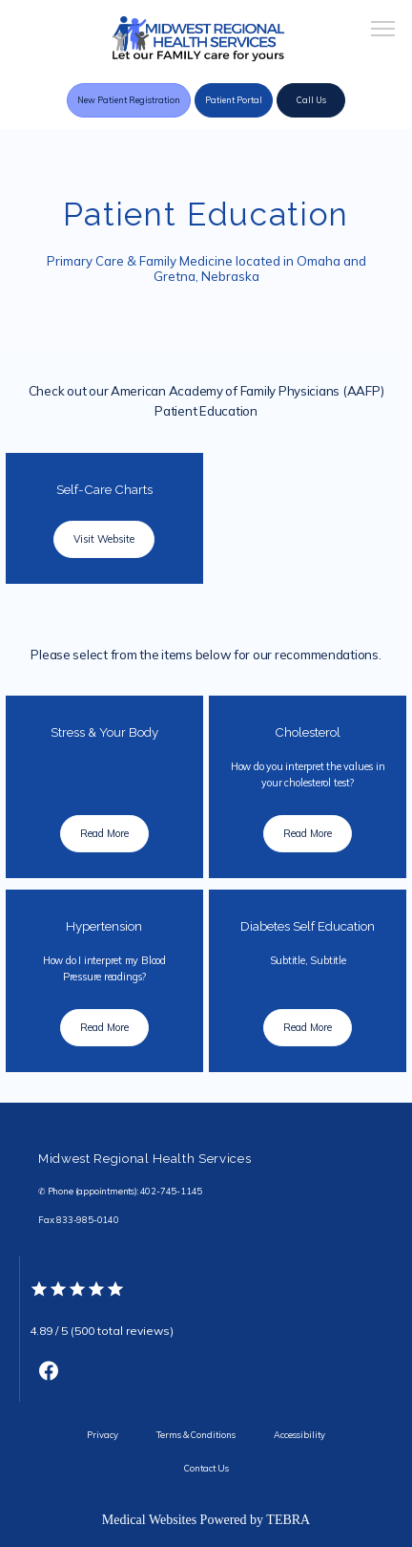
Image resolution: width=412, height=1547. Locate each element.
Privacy (102, 1434)
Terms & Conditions (196, 1434)
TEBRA (288, 1520)
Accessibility (299, 1434)
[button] (383, 30)
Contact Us (206, 1468)
